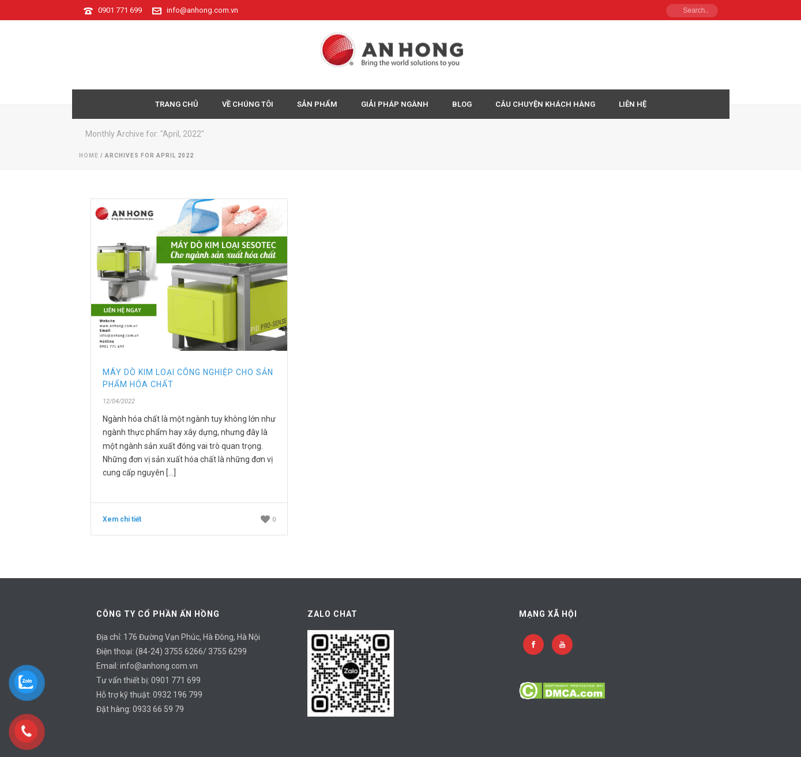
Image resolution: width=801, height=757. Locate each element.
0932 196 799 (177, 694)
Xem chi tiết (122, 519)
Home (89, 155)
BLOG (462, 104)
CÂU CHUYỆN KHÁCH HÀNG (545, 104)
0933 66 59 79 (158, 709)
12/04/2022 (119, 401)
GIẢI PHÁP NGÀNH (394, 104)
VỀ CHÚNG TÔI (247, 104)
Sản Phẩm (317, 104)
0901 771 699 (120, 10)
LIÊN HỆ (632, 104)
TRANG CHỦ (176, 104)
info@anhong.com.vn (202, 10)
